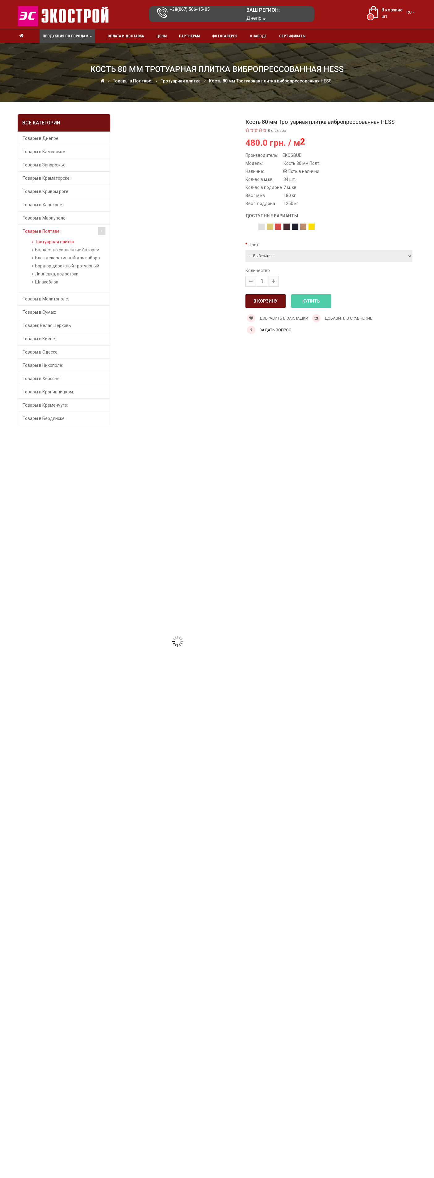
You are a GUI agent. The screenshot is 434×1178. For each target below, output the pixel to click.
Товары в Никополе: (43, 365)
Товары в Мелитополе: (46, 298)
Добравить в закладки (277, 318)
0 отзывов (277, 130)
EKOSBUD (292, 155)
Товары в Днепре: (41, 138)
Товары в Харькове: (43, 204)
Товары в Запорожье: (44, 164)
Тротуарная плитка (54, 241)
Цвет (254, 244)
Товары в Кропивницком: (48, 391)
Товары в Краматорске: (46, 178)
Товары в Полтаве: (42, 231)
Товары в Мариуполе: (44, 218)
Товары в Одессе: (40, 352)
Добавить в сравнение (342, 318)
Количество (257, 270)
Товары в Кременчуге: (45, 405)
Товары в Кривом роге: (46, 191)
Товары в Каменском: (44, 151)
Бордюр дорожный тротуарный (67, 265)
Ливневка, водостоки (57, 273)
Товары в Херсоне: (42, 378)
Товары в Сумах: (39, 312)
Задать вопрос (275, 330)
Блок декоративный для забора (67, 257)
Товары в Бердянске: (44, 418)
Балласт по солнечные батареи (67, 249)
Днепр (256, 18)
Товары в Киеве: (39, 338)
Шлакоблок (46, 281)
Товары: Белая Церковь (47, 325)
